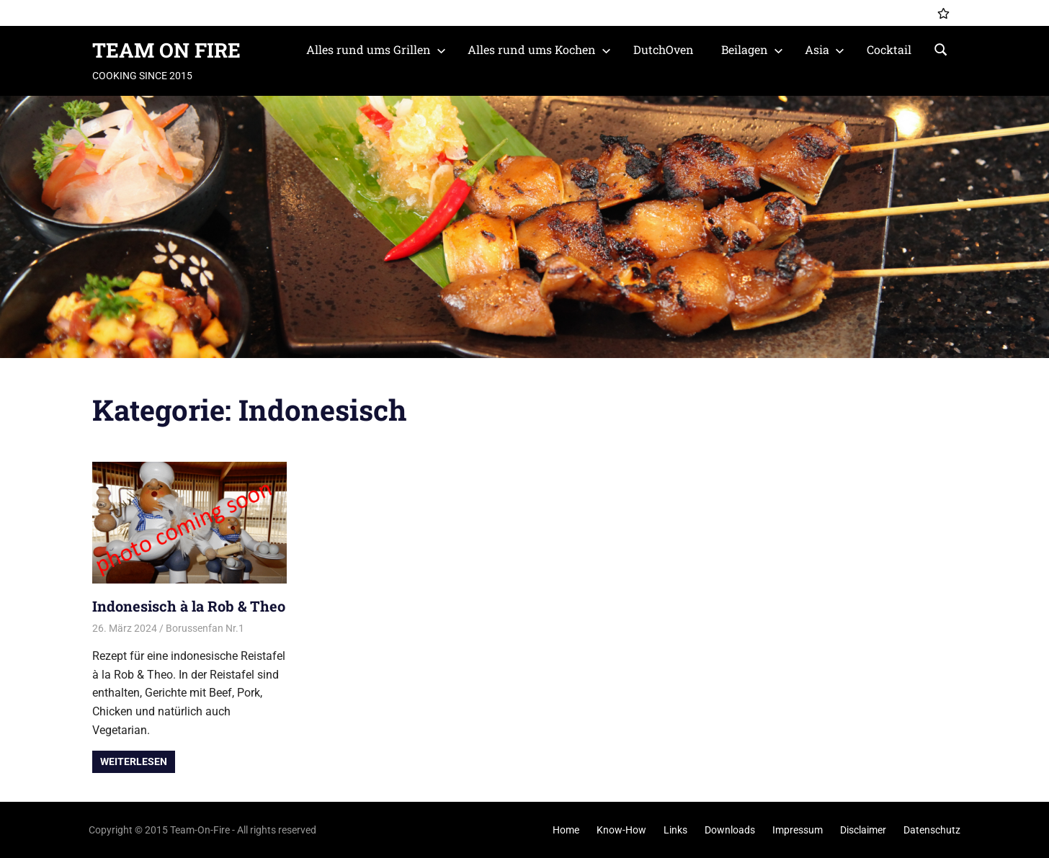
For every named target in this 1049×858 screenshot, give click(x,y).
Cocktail (889, 49)
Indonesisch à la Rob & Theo (188, 605)
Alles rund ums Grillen (376, 49)
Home (566, 830)
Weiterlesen (133, 761)
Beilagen (752, 49)
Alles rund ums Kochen (539, 49)
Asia (824, 49)
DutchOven (663, 49)
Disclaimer (863, 830)
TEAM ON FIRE (166, 50)
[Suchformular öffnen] (941, 48)
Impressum (797, 830)
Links (675, 830)
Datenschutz (931, 830)
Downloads (730, 830)
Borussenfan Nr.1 (205, 628)
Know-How (621, 830)
